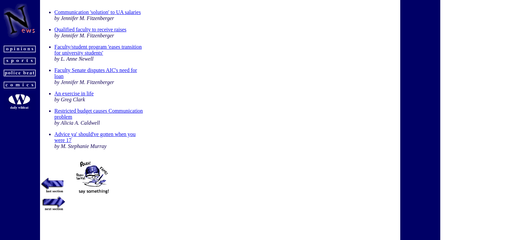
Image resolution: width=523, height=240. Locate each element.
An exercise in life (74, 93)
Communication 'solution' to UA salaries (97, 12)
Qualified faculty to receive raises (90, 29)
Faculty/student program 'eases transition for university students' (98, 50)
